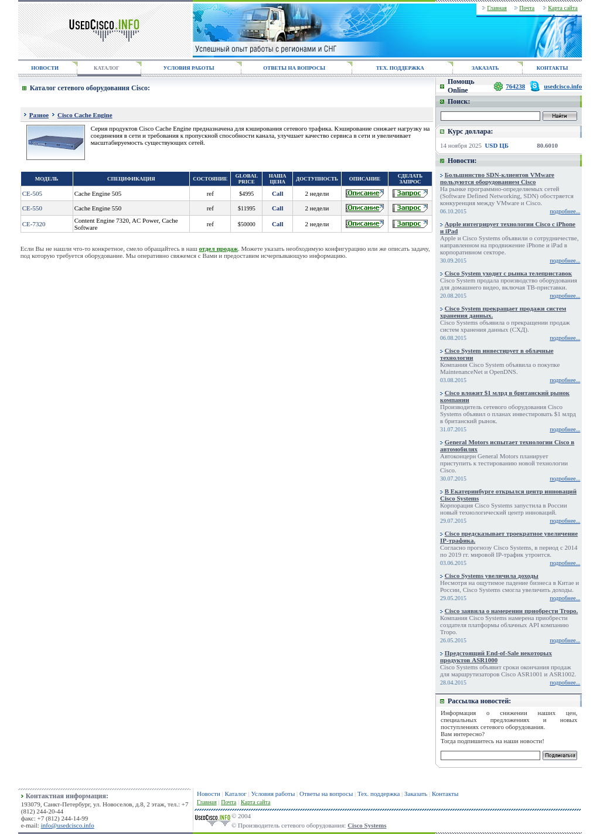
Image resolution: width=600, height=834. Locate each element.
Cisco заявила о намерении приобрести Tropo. (511, 610)
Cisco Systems (366, 825)
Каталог (236, 793)
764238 (515, 86)
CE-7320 (34, 223)
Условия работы (273, 793)
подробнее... (565, 211)
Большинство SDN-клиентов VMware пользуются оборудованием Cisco (497, 178)
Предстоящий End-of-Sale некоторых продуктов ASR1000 (496, 656)
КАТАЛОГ (107, 68)
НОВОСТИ (45, 68)
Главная (497, 8)
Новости (208, 793)
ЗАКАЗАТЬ (485, 68)
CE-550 (32, 208)
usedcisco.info (563, 86)
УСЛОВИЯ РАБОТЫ (188, 68)
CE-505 (32, 193)
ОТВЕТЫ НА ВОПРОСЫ (294, 68)
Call (278, 193)
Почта (526, 8)
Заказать (415, 793)
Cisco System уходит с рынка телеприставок (508, 273)
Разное (39, 114)
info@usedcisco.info (67, 825)
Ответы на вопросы (326, 793)
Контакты (445, 793)
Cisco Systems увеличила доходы (491, 575)
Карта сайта (563, 8)
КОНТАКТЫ (552, 68)
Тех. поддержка (378, 793)
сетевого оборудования (511, 726)
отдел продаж (218, 248)
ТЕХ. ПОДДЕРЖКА (400, 68)
